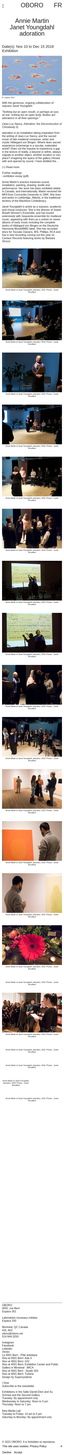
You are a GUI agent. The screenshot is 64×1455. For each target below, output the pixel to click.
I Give (5, 1382)
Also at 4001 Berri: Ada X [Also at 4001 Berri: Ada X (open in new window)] (17, 1358)
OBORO (32, 5)
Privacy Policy (38, 1446)
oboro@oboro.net (12, 1333)
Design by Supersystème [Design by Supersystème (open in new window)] (17, 1377)
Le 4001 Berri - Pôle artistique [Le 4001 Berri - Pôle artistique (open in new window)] (19, 1355)
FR (58, 5)
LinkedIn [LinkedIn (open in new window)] (7, 1348)
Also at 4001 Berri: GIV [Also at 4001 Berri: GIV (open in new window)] (15, 1361)
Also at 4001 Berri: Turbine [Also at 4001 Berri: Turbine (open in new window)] (18, 1373)
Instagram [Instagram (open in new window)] (8, 1342)
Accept (18, 1452)
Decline (6, 1452)
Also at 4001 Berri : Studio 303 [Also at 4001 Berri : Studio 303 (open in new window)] (20, 1370)
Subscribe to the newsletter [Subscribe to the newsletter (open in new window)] (18, 1386)
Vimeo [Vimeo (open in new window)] (6, 1351)
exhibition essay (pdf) (16, 176)
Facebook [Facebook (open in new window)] (8, 1345)
